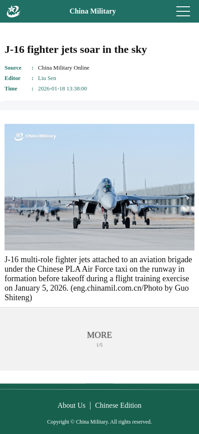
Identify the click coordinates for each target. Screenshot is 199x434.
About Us (71, 405)
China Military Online (64, 68)
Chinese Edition (118, 405)
